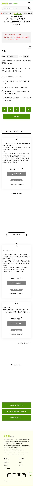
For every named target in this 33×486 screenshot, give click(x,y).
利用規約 (6, 465)
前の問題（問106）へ (16, 405)
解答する (16, 117)
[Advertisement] (16, 211)
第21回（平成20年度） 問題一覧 (16, 411)
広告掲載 (21, 459)
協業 (20, 462)
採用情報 (6, 462)
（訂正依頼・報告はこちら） (7, 63)
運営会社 (6, 459)
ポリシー (21, 465)
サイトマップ (7, 468)
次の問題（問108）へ (16, 418)
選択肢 (4, 56)
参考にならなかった (16, 180)
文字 (20, 56)
